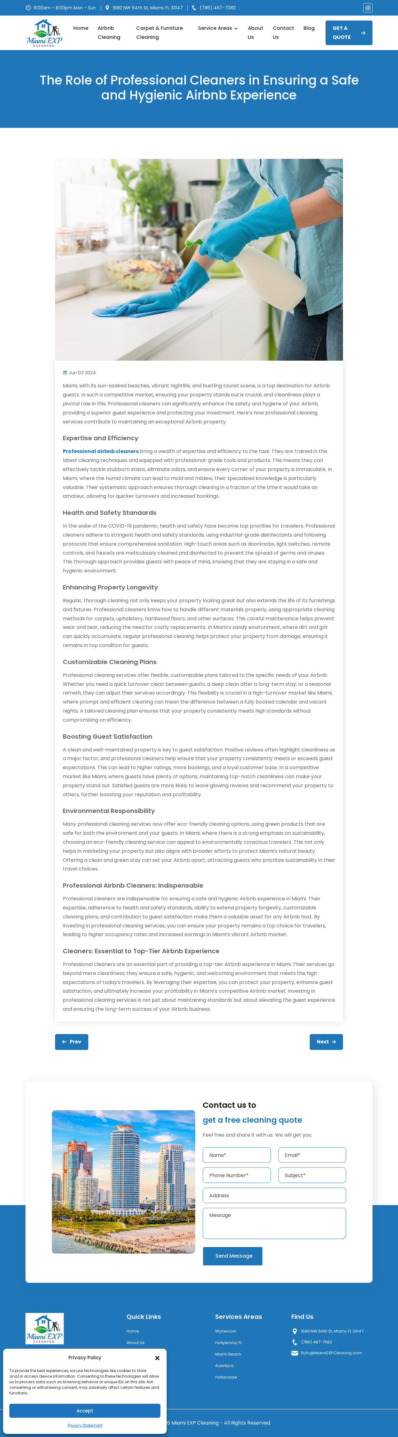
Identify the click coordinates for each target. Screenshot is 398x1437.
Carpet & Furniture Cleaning (159, 33)
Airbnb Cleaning (109, 33)
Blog (309, 28)
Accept (84, 1410)
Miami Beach (228, 1354)
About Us (255, 33)
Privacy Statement (85, 1425)
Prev (71, 1041)
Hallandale (226, 1377)
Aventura (224, 1366)
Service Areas (218, 28)
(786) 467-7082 (218, 8)
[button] (157, 1358)
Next (326, 1041)
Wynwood (225, 1331)
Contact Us (283, 33)
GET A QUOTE (349, 33)
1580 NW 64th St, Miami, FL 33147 (148, 8)
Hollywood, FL (228, 1343)
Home (80, 28)
